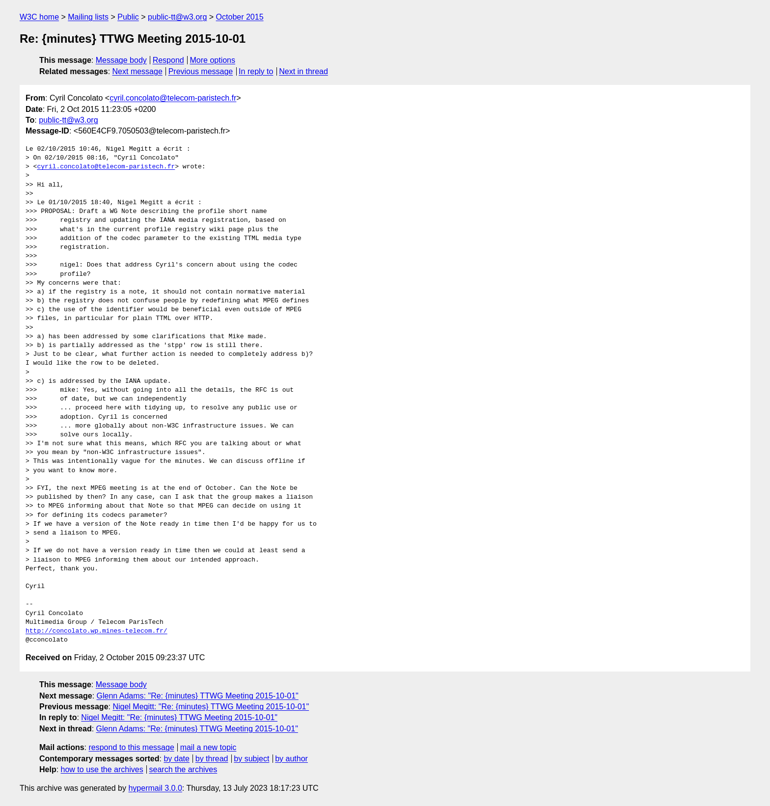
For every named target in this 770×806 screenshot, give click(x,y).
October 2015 (240, 17)
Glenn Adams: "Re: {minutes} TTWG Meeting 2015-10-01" (198, 696)
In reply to (256, 71)
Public (128, 17)
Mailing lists (88, 17)
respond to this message (131, 747)
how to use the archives (102, 769)
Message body (121, 60)
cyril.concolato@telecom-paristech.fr (173, 98)
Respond (168, 60)
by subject (251, 758)
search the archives (183, 769)
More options (213, 60)
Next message (137, 71)
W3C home (39, 17)
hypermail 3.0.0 (155, 788)
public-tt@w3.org (177, 17)
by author (291, 758)
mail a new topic (208, 747)
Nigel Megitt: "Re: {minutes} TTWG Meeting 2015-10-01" (210, 706)
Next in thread (303, 71)
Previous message (200, 71)
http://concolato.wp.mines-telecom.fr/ (96, 631)
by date (176, 758)
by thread (211, 758)
